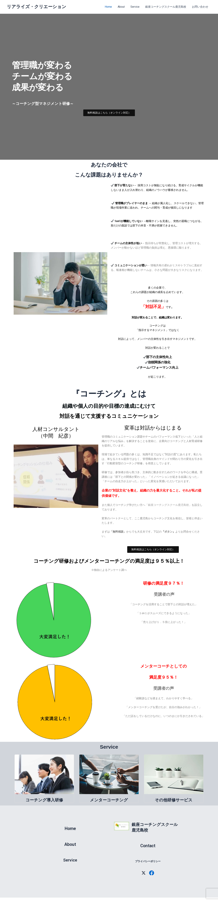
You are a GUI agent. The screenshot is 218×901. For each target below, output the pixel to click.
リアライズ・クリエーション (36, 6)
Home (109, 6)
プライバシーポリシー (148, 861)
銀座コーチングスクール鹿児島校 (166, 6)
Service (135, 6)
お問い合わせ (200, 6)
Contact (147, 845)
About (122, 6)
